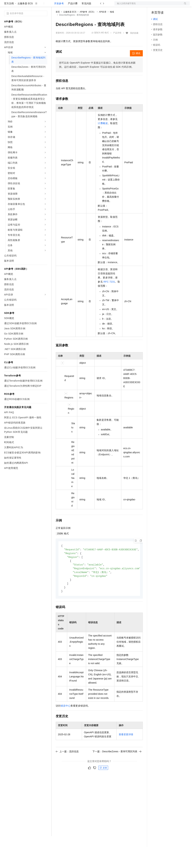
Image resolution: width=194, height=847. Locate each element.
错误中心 (66, 719)
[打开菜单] (5, 5)
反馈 (103, 781)
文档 (148, 5)
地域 (112, 23)
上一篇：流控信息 (67, 764)
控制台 (163, 5)
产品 (44, 5)
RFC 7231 (109, 292)
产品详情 (117, 44)
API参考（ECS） (88, 23)
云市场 (83, 5)
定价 (74, 5)
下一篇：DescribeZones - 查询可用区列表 (116, 764)
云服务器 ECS (25, 14)
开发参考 (59, 14)
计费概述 (103, 134)
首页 (58, 23)
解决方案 (55, 5)
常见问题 (86, 14)
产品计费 (72, 14)
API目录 (102, 23)
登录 (184, 5)
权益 (66, 5)
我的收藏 (134, 44)
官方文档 (9, 14)
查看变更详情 (126, 747)
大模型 (35, 5)
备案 (155, 5)
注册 (171, 5)
